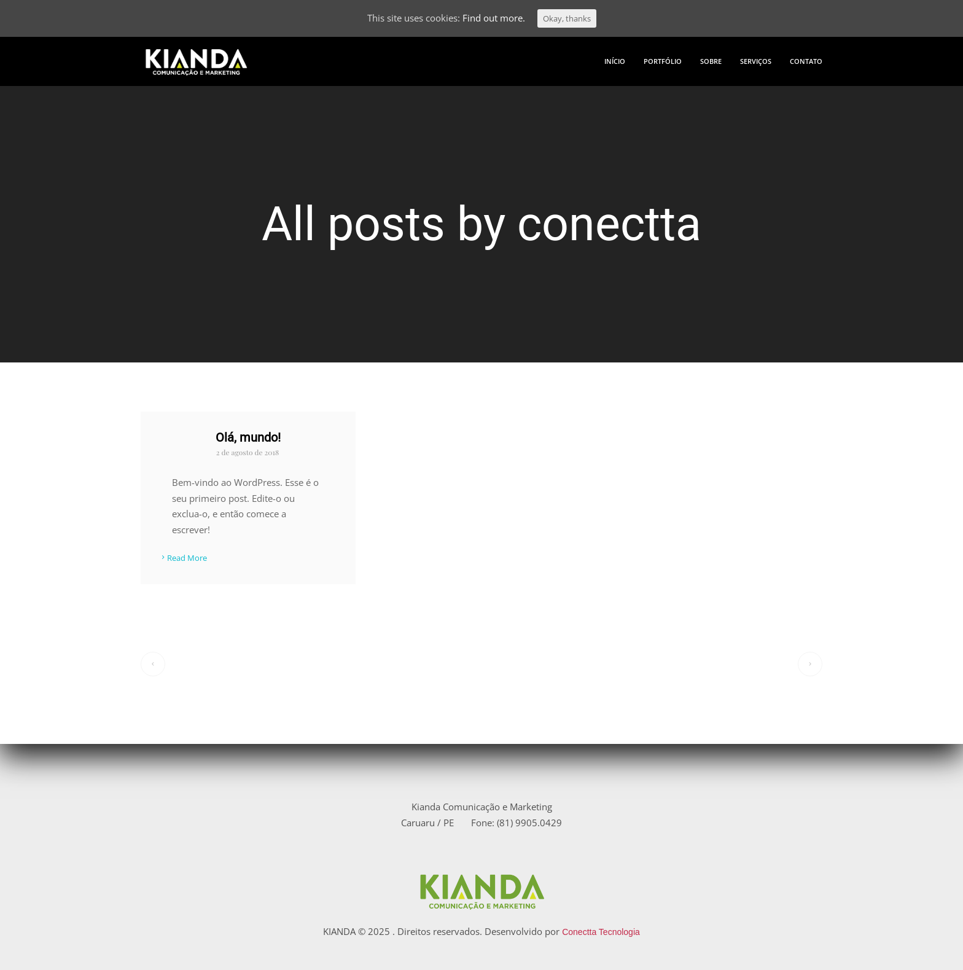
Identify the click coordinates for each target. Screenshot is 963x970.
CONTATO (806, 61)
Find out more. (493, 18)
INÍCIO (614, 61)
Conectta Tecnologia (601, 932)
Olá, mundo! (248, 437)
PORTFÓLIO (663, 61)
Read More (183, 558)
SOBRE (711, 61)
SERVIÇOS (755, 61)
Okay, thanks (567, 18)
